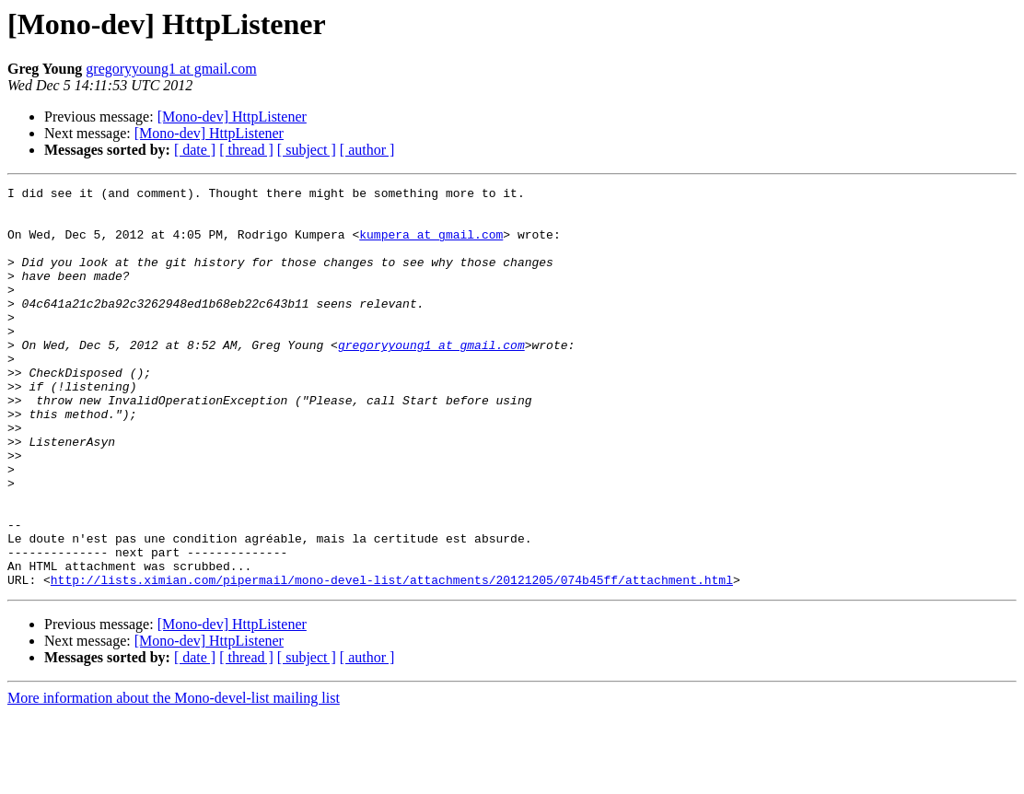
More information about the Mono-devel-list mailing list (173, 778)
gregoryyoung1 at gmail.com (171, 68)
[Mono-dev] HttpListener (232, 116)
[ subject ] (306, 150)
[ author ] (367, 150)
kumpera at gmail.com (431, 245)
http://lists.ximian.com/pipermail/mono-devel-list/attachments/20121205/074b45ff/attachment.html (392, 659)
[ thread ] (246, 150)
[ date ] (194, 150)
